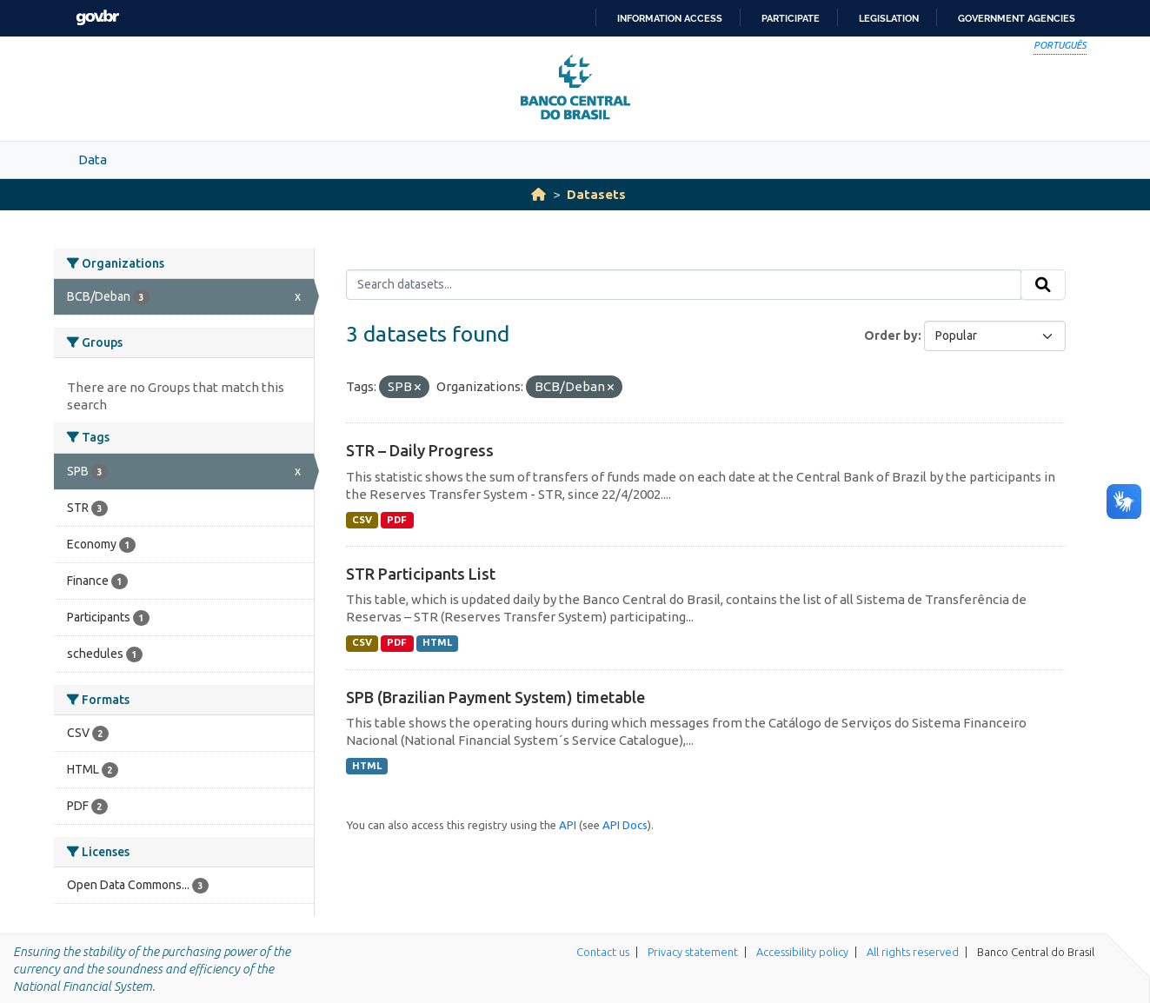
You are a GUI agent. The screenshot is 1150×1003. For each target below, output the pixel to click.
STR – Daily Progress (420, 450)
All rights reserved (913, 952)
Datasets (596, 194)
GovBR (97, 18)
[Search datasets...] (683, 285)
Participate (790, 18)
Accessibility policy (802, 952)
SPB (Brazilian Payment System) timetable (495, 697)
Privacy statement (693, 952)
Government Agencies (1016, 18)
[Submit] (1043, 285)
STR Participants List (420, 573)
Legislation (889, 18)
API (567, 825)
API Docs (625, 825)
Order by (891, 335)
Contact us (602, 952)
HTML (437, 642)
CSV (362, 520)
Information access (669, 18)
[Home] (538, 194)
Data (92, 159)
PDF (397, 520)
